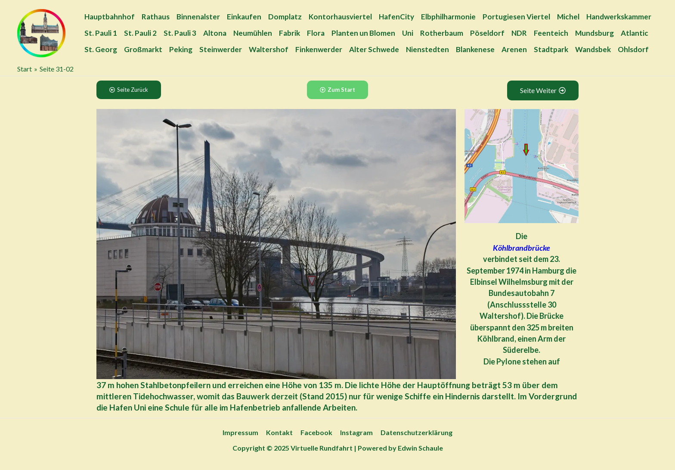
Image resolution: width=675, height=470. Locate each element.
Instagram (355, 432)
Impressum (242, 432)
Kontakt (280, 432)
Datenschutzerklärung (415, 432)
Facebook (316, 432)
